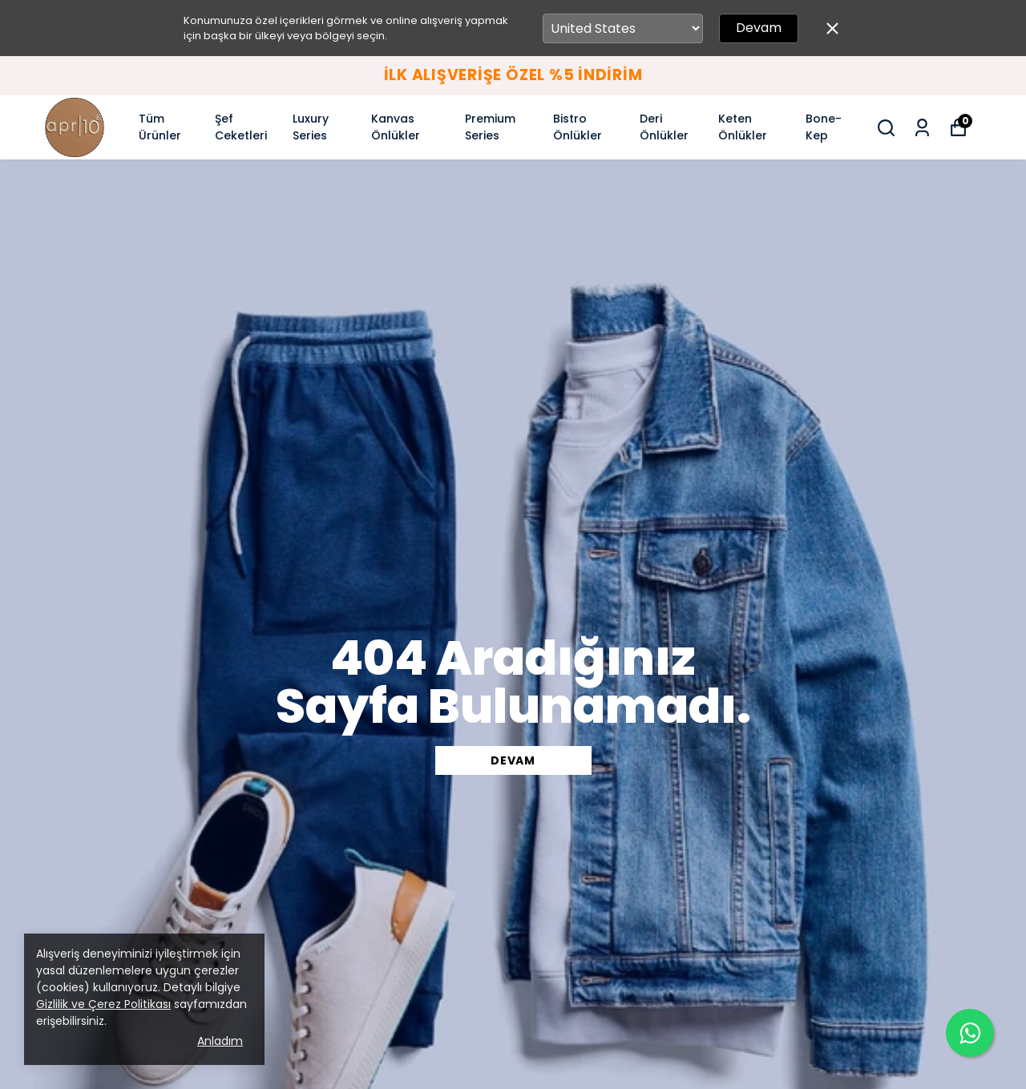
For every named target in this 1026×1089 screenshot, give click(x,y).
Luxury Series (311, 127)
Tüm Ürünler (160, 127)
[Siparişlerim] (922, 128)
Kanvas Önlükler (395, 127)
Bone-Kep (824, 127)
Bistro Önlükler (577, 127)
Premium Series (490, 127)
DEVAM (513, 760)
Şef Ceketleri (241, 127)
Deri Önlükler (664, 127)
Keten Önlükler (742, 127)
